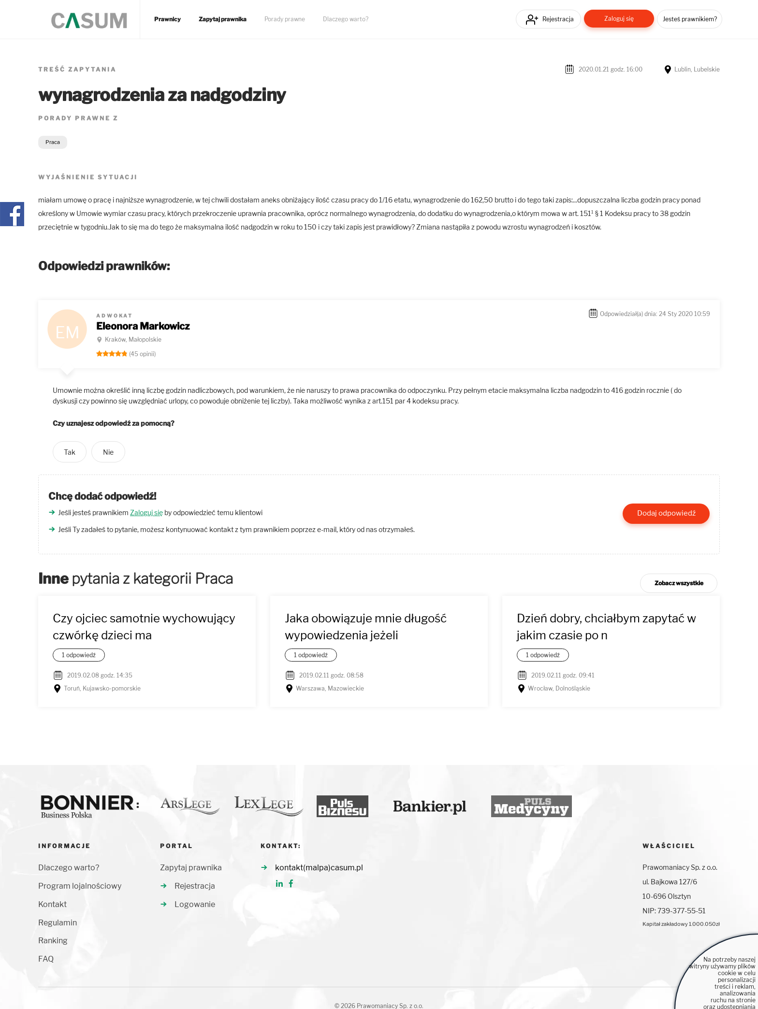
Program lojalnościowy (79, 886)
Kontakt (52, 904)
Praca (52, 142)
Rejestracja (558, 19)
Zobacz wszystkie (679, 583)
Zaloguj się (619, 18)
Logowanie (195, 904)
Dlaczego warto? (345, 19)
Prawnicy (167, 19)
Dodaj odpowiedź (666, 513)
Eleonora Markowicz (143, 326)
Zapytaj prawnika (223, 19)
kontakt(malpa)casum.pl (319, 867)
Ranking (53, 940)
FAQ (46, 959)
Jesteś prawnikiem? (690, 19)
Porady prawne (284, 19)
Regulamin (57, 922)
